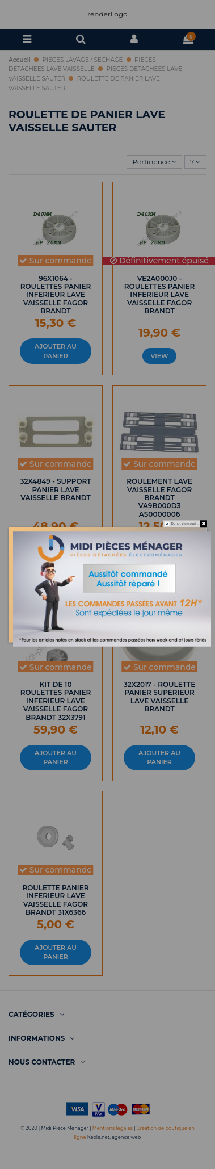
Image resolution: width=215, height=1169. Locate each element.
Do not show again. (184, 523)
